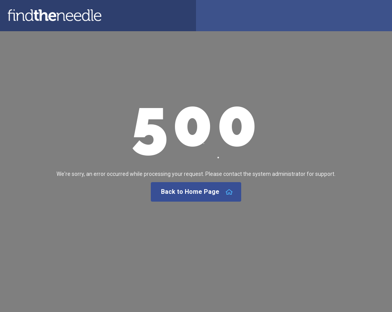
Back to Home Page (197, 192)
